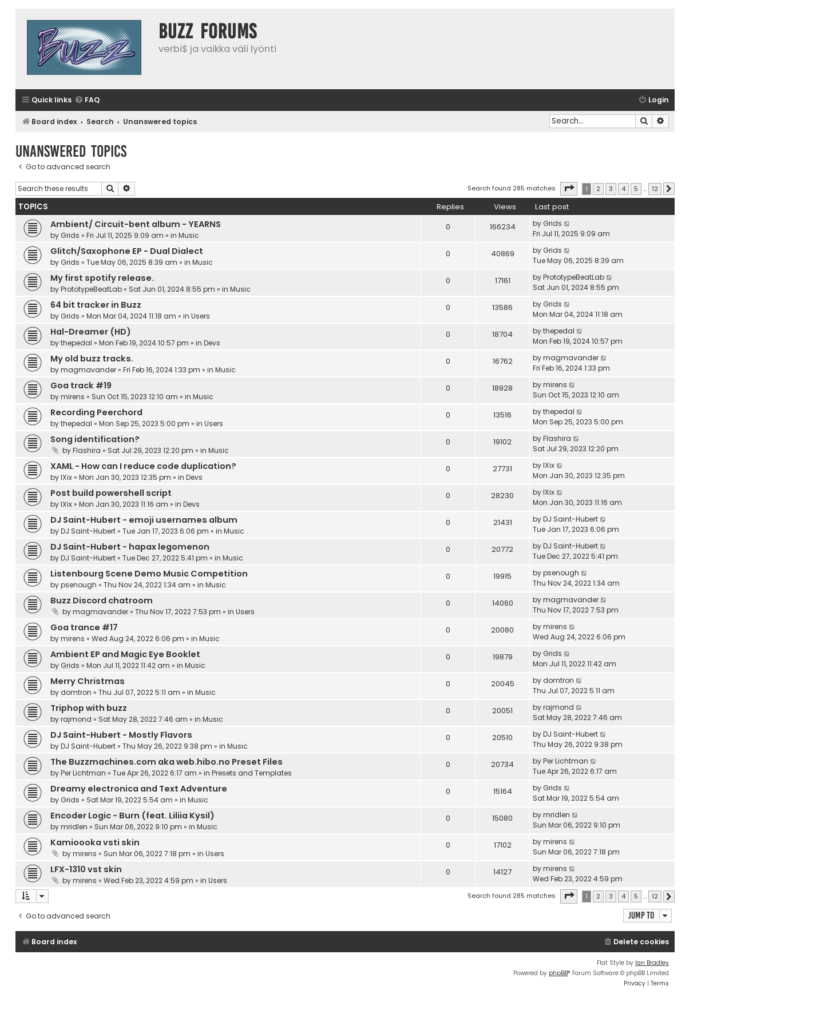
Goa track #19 (81, 385)
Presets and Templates (252, 773)
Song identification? (95, 439)
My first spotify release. (102, 278)
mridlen (74, 827)
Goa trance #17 (84, 627)
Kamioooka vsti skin (95, 842)
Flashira (87, 450)
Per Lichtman (83, 773)
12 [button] (655, 188)
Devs (212, 343)
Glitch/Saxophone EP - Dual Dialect (126, 251)
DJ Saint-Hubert (88, 531)
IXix (66, 477)
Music (189, 235)
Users (200, 316)
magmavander (88, 370)
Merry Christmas (87, 681)
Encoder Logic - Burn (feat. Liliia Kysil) (132, 815)
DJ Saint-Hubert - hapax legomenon (129, 546)
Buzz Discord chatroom (101, 600)
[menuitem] (87, 100)
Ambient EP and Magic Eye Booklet (125, 654)
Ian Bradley (652, 963)
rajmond (76, 719)
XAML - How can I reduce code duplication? (143, 466)
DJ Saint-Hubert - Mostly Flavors (121, 735)
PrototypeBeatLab (91, 289)
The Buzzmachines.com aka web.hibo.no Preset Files (166, 762)
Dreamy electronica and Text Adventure (138, 788)
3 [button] (611, 188)
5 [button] (636, 188)
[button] (568, 189)
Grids (70, 235)
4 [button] (623, 188)
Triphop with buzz (88, 708)
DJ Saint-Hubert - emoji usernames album (143, 520)
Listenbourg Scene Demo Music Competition (149, 573)
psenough (79, 585)
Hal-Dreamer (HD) (90, 331)
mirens (73, 396)
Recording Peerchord (96, 412)
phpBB (558, 973)
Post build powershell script (111, 493)
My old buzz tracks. (91, 358)
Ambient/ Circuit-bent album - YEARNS (135, 224)
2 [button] (598, 188)
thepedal (76, 343)
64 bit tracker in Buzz (95, 305)
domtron (76, 692)
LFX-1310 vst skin (86, 869)
